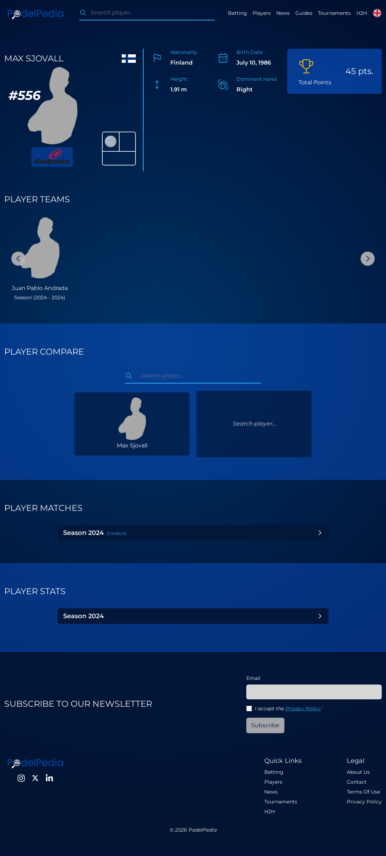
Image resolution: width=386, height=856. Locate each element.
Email (253, 678)
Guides (303, 13)
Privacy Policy (303, 708)
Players (262, 13)
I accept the (289, 708)
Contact (357, 782)
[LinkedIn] (49, 778)
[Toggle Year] (320, 533)
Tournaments (334, 13)
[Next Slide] (368, 259)
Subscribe (265, 725)
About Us (358, 772)
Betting (237, 13)
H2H (361, 13)
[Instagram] (21, 778)
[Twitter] (35, 778)
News (283, 13)
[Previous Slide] (18, 259)
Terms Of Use (363, 792)
